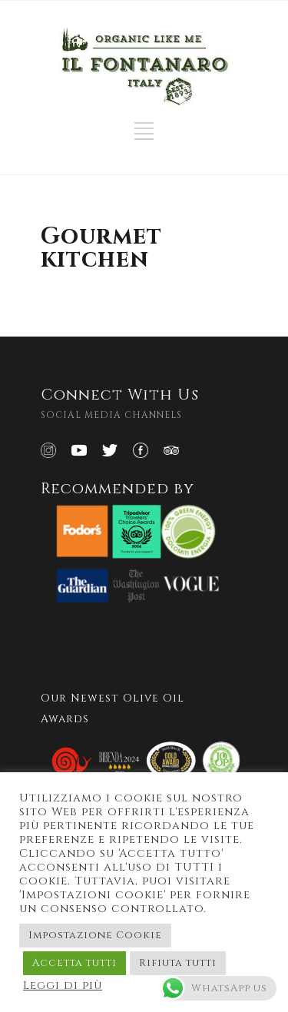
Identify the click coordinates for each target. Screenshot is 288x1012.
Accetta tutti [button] (74, 963)
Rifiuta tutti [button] (178, 963)
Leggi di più (62, 986)
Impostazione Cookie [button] (95, 935)
